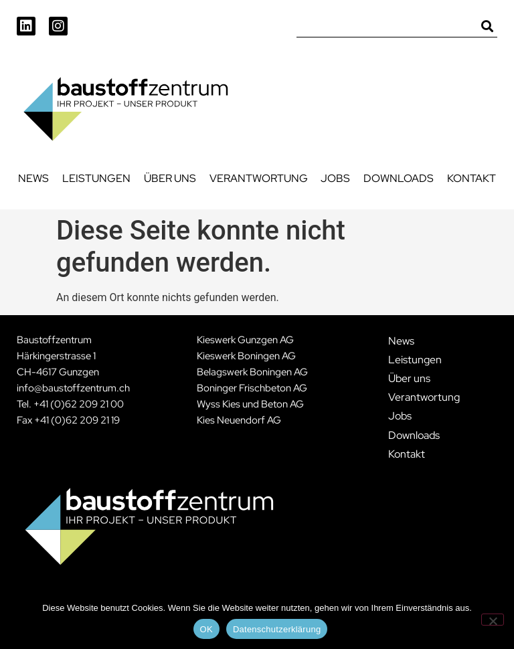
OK (206, 629)
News (33, 178)
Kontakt (471, 178)
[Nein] (492, 620)
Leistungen (96, 178)
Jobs (335, 178)
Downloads (398, 178)
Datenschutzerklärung (277, 629)
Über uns (170, 178)
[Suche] (487, 27)
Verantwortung (258, 178)
